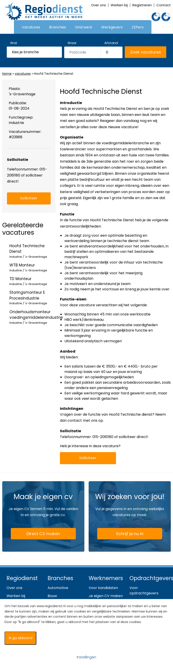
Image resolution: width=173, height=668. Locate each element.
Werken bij (119, 5)
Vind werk (83, 27)
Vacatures (31, 27)
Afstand (111, 42)
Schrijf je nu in (129, 533)
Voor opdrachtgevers (143, 590)
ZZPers (138, 27)
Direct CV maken (36, 534)
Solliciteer (87, 457)
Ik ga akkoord (20, 637)
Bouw (52, 595)
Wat (13, 42)
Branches (57, 27)
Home (7, 73)
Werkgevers (112, 27)
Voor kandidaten (103, 587)
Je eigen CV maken (106, 595)
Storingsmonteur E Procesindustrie (32, 298)
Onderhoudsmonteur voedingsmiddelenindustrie (36, 317)
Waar (72, 42)
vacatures (23, 73)
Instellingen (86, 657)
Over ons (98, 5)
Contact (163, 5)
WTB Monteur (32, 267)
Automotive (58, 587)
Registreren (142, 5)
